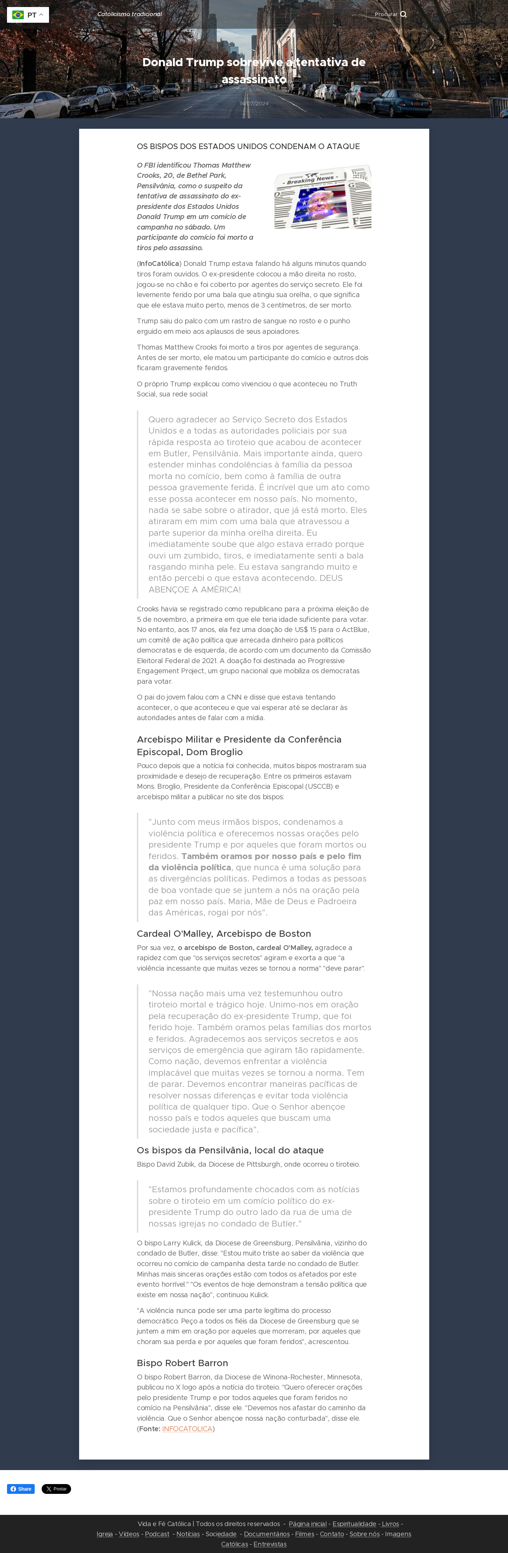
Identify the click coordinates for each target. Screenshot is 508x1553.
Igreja (105, 1534)
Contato (332, 1534)
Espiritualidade (354, 1524)
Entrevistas (269, 1544)
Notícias (188, 1534)
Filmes (304, 1534)
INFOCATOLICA (187, 1429)
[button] (390, 14)
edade (227, 1534)
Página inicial (308, 1524)
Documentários (267, 1534)
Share (21, 1489)
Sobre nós (364, 1534)
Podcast (157, 1534)
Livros (389, 1524)
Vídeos (129, 1534)
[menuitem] (256, 14)
